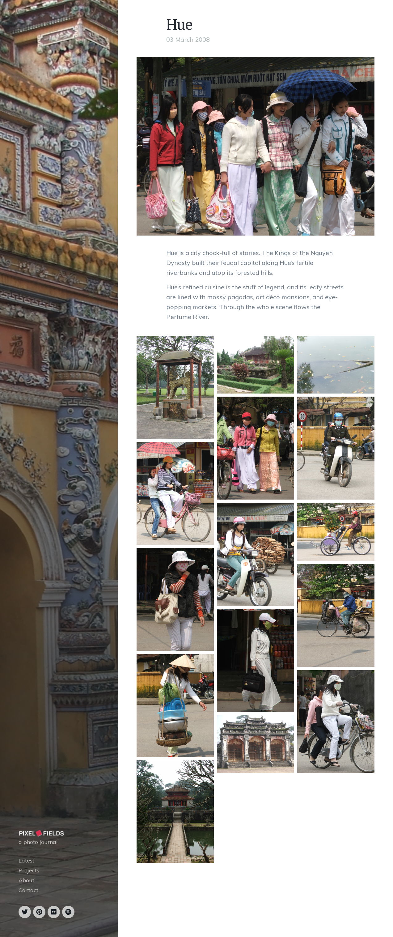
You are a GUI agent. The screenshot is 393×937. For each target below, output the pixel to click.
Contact (28, 890)
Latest (26, 860)
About (26, 880)
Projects (29, 870)
